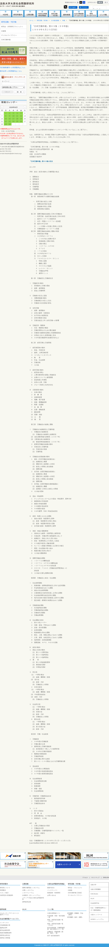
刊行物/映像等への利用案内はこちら (12, 67)
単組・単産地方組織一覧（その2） (55, 924)
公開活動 (25, 884)
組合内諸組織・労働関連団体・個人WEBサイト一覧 (56, 928)
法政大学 (93, 884)
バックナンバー (52, 890)
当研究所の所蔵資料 (6, 895)
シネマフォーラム (28, 893)
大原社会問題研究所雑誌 (55, 884)
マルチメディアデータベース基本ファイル (9, 913)
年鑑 (63, 20)
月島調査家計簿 (5, 925)
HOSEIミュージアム (97, 919)
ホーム (31, 20)
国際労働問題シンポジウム (31, 887)
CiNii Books (94, 894)
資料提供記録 (26, 902)
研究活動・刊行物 (8, 22)
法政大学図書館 (96, 889)
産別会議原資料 (5, 930)
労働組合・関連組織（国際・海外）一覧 (55, 932)
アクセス (84, 7)
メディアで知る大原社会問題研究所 (33, 898)
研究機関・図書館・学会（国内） (75, 913)
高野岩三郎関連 (5, 938)
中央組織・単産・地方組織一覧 (56, 916)
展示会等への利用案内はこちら (11, 71)
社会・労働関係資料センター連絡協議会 (98, 909)
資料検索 (3, 909)
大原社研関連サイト (53, 913)
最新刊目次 (50, 887)
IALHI (24, 909)
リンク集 (50, 909)
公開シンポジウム (28, 890)
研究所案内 (4, 884)
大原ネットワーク (96, 914)
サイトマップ (95, 877)
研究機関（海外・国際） (75, 917)
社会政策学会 (95, 903)
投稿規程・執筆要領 (53, 893)
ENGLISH (106, 877)
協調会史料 (3, 928)
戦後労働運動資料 (6, 933)
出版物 (3, 31)
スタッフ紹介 (4, 893)
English (73, 7)
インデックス (4, 922)
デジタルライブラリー (9, 35)
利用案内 (3, 890)
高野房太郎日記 (5, 935)
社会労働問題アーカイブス (9, 919)
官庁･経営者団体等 (53, 935)
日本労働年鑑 (6, 39)
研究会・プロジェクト (75, 887)
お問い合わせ (51, 895)
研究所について (5, 887)
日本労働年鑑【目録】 (75, 893)
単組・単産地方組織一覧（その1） (55, 920)
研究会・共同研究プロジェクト (12, 26)
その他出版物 (55, 20)
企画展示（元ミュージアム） (31, 895)
